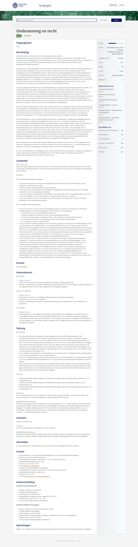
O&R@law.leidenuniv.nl (31, 466)
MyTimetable (23, 267)
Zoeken (116, 20)
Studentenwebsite (62, 541)
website (43, 446)
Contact (78, 541)
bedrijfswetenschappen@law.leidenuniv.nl (37, 476)
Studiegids (45, 5)
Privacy (72, 541)
